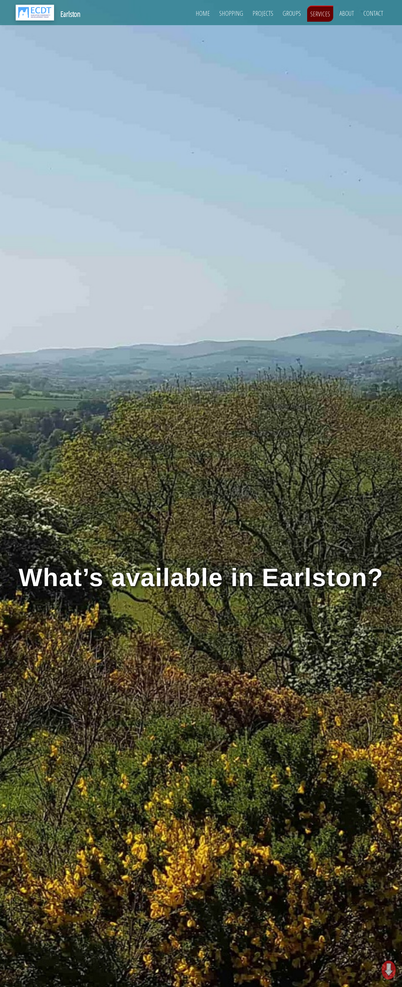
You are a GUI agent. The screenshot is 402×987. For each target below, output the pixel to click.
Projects (263, 13)
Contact (373, 13)
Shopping (231, 13)
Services (320, 13)
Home (203, 13)
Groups (292, 13)
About (347, 13)
